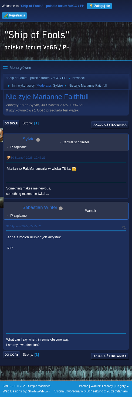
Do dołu (11, 123)
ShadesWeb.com (39, 391)
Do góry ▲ (122, 386)
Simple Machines (39, 386)
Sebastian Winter (39, 207)
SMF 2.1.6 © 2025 (14, 386)
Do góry (12, 354)
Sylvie (57, 85)
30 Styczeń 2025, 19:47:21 (28, 157)
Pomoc (83, 386)
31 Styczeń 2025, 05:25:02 (23, 226)
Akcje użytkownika (110, 124)
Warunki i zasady (102, 386)
